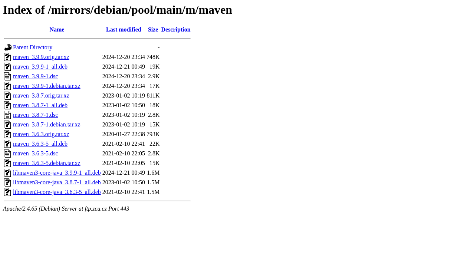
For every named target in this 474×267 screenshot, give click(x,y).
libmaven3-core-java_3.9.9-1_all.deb (57, 172)
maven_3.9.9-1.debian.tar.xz (46, 86)
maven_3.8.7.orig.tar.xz (41, 95)
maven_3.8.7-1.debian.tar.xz (46, 124)
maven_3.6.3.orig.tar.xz (41, 134)
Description (175, 29)
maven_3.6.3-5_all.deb (40, 144)
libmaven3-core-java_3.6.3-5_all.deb (57, 192)
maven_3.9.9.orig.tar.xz (41, 57)
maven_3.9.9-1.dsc (35, 76)
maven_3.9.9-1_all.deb (40, 66)
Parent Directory (32, 47)
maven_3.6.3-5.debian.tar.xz (46, 163)
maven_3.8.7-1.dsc (35, 115)
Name (56, 29)
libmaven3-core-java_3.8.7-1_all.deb (57, 182)
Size (153, 29)
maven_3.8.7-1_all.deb (40, 105)
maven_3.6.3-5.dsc (35, 153)
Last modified (123, 29)
